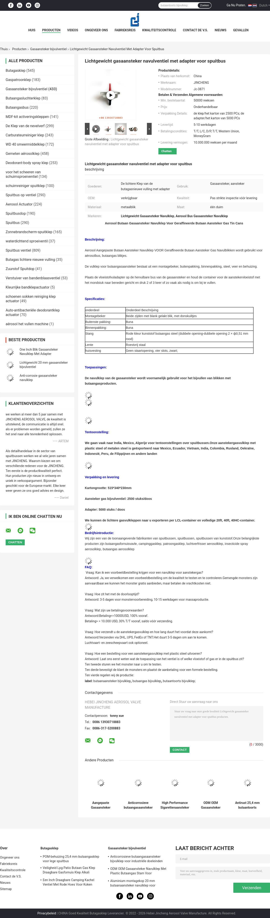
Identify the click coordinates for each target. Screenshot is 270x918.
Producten (51, 30)
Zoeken (204, 5)
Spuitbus (13, 223)
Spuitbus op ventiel (21, 195)
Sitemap (6, 889)
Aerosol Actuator (19, 204)
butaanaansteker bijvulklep (112, 681)
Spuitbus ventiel (18, 250)
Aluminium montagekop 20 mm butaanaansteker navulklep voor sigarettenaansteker (132, 884)
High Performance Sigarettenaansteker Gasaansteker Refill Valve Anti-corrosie (174, 805)
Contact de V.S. (195, 30)
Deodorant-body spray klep (27, 163)
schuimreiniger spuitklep (25, 186)
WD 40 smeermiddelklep (25, 144)
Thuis (4, 49)
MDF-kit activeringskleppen (27, 117)
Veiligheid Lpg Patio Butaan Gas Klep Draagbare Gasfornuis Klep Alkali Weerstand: (69, 870)
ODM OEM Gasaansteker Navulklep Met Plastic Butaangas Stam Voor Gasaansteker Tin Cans (211, 805)
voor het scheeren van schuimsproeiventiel (23, 174)
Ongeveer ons (96, 30)
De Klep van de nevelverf (25, 126)
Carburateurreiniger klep (25, 135)
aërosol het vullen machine (27, 324)
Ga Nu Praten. (236, 5)
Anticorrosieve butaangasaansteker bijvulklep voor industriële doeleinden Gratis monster (138, 805)
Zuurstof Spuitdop (20, 269)
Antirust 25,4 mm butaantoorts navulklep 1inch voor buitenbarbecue (247, 805)
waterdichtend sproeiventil (27, 241)
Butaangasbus (17, 107)
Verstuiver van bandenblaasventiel (33, 278)
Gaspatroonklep (18, 80)
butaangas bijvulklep (147, 681)
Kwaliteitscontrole (159, 30)
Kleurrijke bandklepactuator (28, 287)
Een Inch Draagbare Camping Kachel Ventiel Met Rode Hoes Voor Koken (68, 882)
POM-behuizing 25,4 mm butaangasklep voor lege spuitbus (71, 859)
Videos (72, 30)
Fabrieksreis (125, 30)
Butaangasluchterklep (23, 98)
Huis (31, 30)
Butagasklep (15, 70)
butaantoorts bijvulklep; (179, 681)
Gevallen (240, 30)
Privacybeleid (46, 913)
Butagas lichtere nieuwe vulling (30, 259)
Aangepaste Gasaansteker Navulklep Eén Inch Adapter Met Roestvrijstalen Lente (100, 805)
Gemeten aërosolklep (23, 153)
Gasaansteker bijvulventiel (48, 49)
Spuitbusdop (16, 213)
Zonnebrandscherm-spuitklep (29, 232)
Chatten (166, 151)
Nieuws (220, 30)
